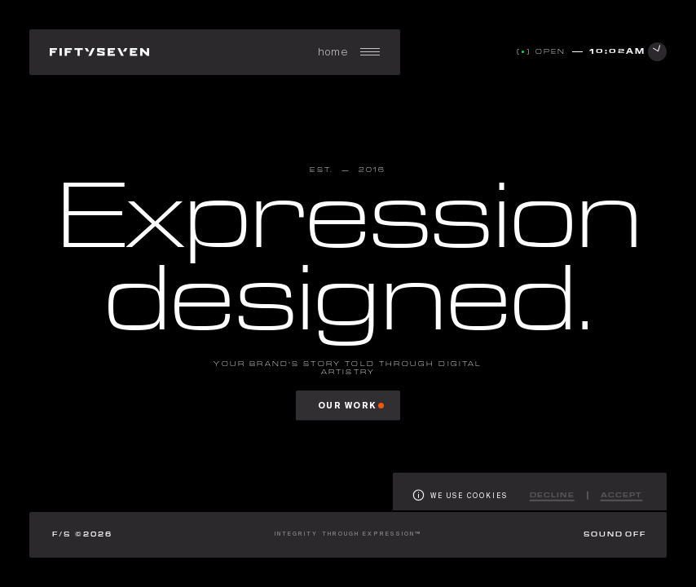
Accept (622, 500)
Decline (552, 500)
